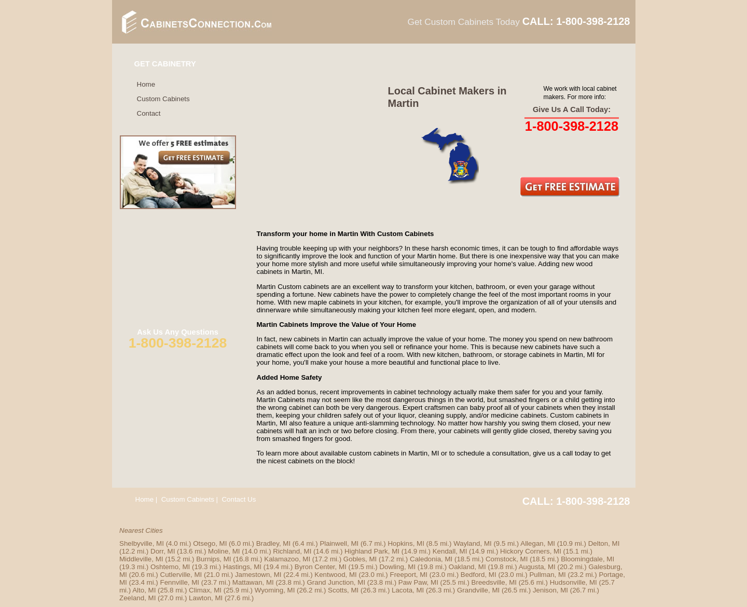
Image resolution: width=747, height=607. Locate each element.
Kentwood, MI (335, 574)
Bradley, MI (273, 543)
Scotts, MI (343, 590)
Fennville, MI (180, 582)
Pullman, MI (547, 574)
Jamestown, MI (258, 574)
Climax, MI (205, 590)
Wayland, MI (472, 543)
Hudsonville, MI (573, 582)
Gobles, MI (360, 559)
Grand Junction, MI (336, 582)
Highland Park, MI (371, 551)
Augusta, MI (537, 567)
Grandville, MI (478, 590)
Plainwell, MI (339, 543)
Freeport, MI (408, 574)
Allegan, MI (537, 543)
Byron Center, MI (321, 567)
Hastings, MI (242, 567)
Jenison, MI (550, 590)
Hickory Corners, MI (530, 551)
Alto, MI (144, 590)
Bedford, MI (478, 574)
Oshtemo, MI (170, 567)
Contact (149, 113)
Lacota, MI (408, 590)
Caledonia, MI (431, 559)
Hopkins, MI (406, 543)
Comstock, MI (507, 559)
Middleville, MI (141, 559)
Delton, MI (604, 543)
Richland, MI (292, 551)
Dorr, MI (162, 551)
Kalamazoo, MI (287, 559)
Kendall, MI (450, 551)
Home (146, 84)
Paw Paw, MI (418, 582)
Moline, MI (224, 551)
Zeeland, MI (137, 598)
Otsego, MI (210, 543)
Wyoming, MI (275, 590)
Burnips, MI (213, 559)
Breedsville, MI (494, 582)
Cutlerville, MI (181, 574)
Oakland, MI (467, 567)
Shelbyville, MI (141, 543)
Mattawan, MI (253, 582)
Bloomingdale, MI (587, 559)
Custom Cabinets (163, 99)
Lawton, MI (206, 598)
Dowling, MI (397, 567)
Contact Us (239, 499)
